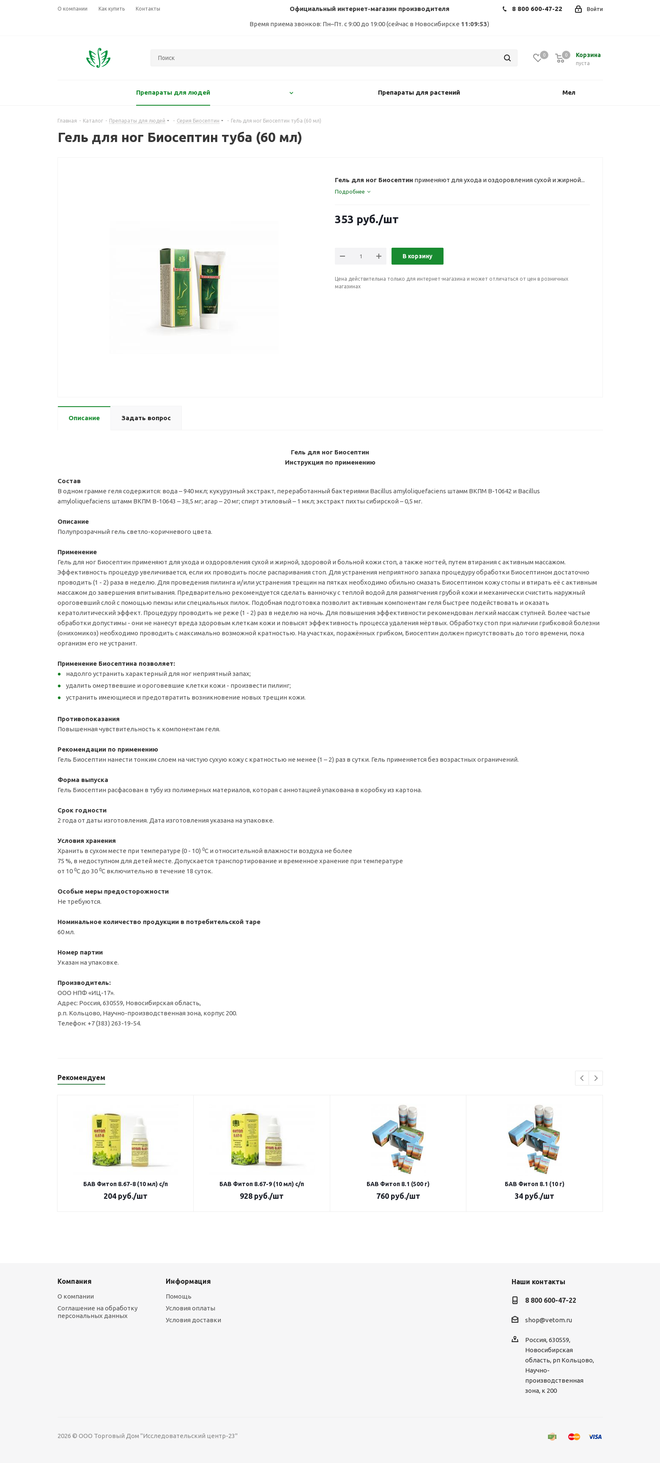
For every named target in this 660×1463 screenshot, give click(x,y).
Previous (582, 1078)
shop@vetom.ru (548, 1320)
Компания (75, 1281)
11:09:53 (474, 23)
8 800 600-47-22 (550, 1300)
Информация (188, 1281)
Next (596, 1078)
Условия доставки (193, 1320)
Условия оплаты (190, 1308)
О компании (76, 1296)
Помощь (179, 1296)
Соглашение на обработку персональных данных (97, 1311)
